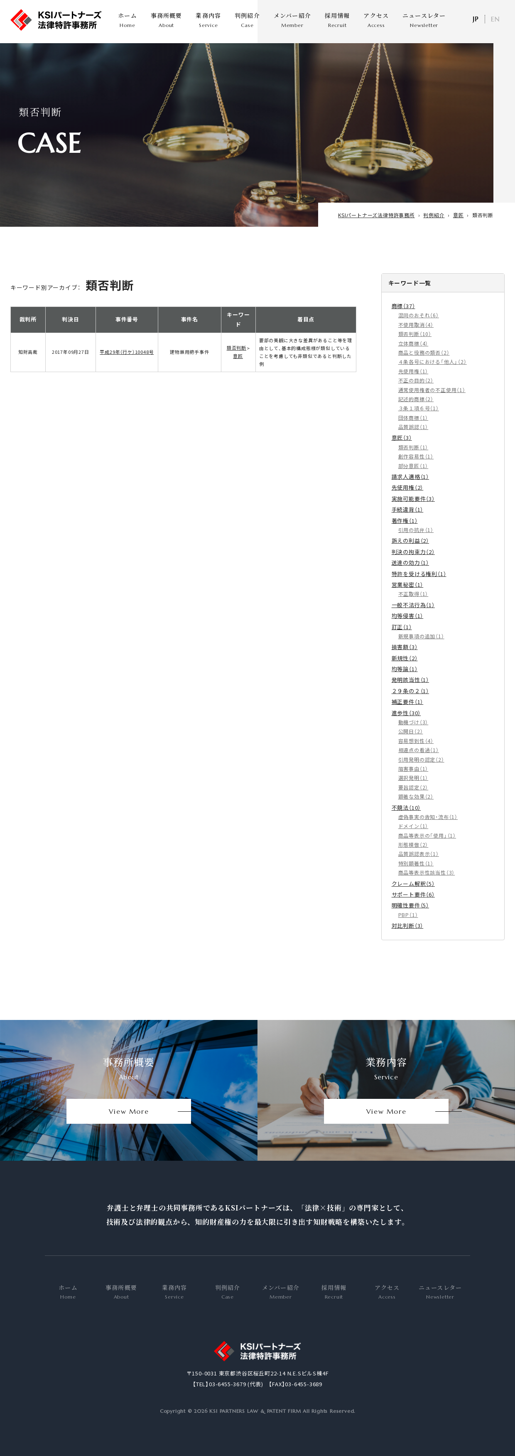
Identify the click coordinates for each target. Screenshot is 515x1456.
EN (495, 19)
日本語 (475, 19)
